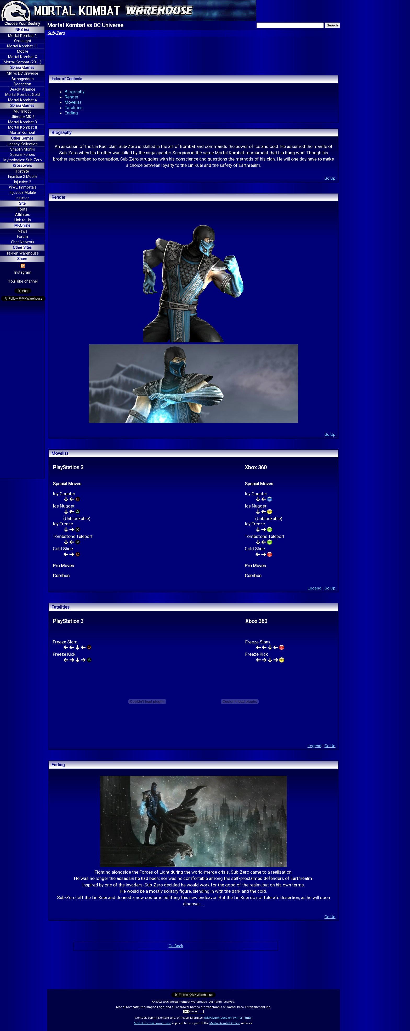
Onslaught (22, 41)
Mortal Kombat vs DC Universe (85, 25)
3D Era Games (22, 67)
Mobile (22, 51)
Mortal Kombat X (22, 57)
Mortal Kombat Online (224, 1023)
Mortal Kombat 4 (22, 100)
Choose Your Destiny (22, 23)
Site (22, 203)
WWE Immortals (22, 187)
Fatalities (74, 107)
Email (248, 1017)
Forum (22, 236)
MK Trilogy (22, 111)
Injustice (22, 198)
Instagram (22, 272)
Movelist (73, 102)
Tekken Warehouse (22, 253)
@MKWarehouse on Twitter (223, 1017)
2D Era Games (22, 105)
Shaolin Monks (22, 149)
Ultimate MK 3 (23, 117)
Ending (71, 112)
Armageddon (23, 79)
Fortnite (22, 171)
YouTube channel (23, 281)
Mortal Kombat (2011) (22, 62)
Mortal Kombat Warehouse (152, 1023)
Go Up (329, 178)
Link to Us (22, 220)
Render (71, 97)
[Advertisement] (22, 390)
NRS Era (22, 29)
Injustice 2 (22, 182)
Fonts (22, 209)
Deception (22, 84)
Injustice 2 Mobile (22, 176)
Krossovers (22, 165)
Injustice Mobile (22, 192)
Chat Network (22, 242)
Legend (314, 588)
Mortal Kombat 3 (22, 122)
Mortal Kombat (22, 132)
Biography (74, 91)
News (22, 231)
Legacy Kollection (23, 144)
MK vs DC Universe (22, 73)
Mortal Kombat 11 (22, 46)
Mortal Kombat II (22, 127)
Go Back (176, 946)
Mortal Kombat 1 (22, 36)
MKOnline (22, 225)
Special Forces (22, 154)
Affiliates (22, 214)
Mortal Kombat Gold (22, 94)
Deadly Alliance (22, 89)
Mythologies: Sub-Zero (22, 160)
